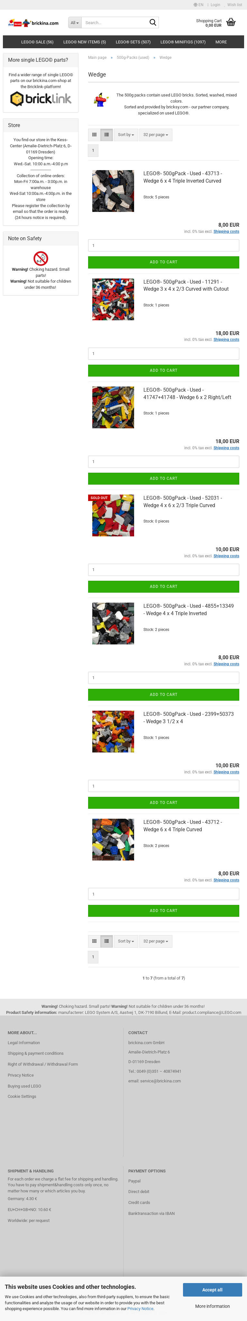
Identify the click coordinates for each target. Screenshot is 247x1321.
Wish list (233, 5)
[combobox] (126, 135)
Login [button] (213, 5)
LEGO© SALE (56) (37, 42)
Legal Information (24, 1042)
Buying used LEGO (24, 1086)
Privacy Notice (140, 1308)
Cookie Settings (22, 1096)
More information (212, 1306)
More (221, 42)
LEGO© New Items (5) (84, 42)
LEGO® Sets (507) (133, 42)
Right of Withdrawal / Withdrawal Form (43, 1064)
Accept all (212, 1289)
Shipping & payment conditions (36, 1053)
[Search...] (75, 22)
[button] (199, 5)
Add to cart (164, 262)
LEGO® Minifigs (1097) (183, 42)
